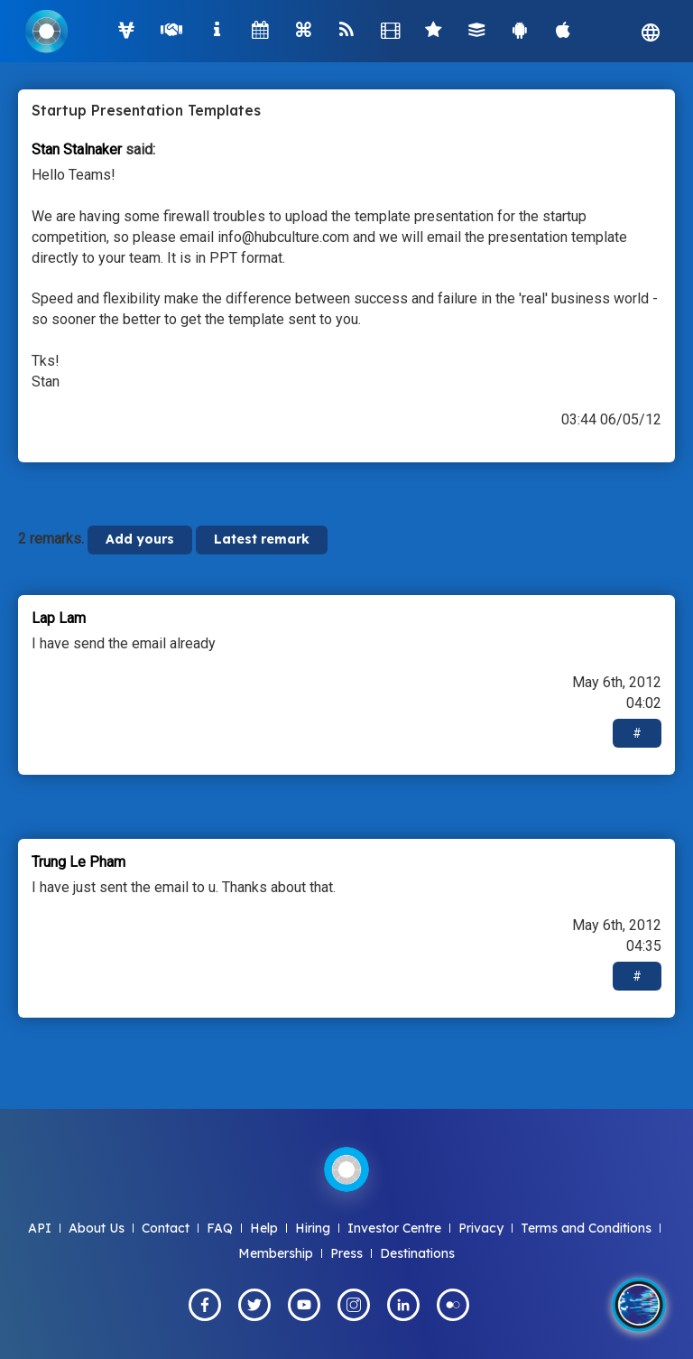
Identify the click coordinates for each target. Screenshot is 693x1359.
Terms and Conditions (586, 1228)
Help (264, 1228)
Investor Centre (394, 1228)
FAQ (220, 1228)
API (39, 1228)
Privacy (481, 1228)
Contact (165, 1228)
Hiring (312, 1228)
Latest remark (262, 539)
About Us (97, 1228)
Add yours (140, 539)
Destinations (417, 1253)
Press (346, 1253)
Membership (275, 1253)
